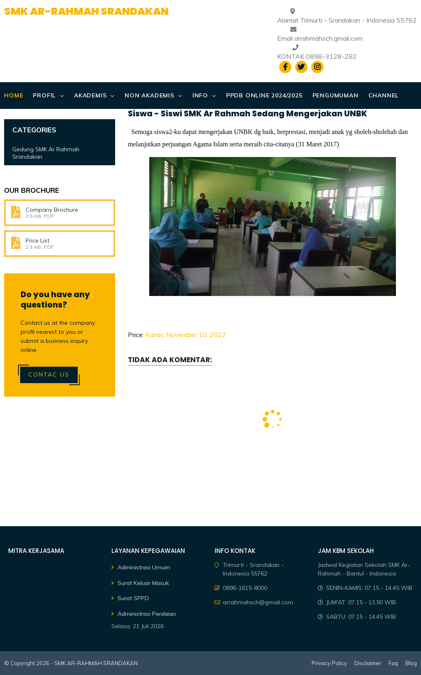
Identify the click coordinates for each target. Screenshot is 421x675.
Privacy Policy (329, 663)
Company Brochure (51, 209)
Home (13, 95)
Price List (37, 240)
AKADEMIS (90, 95)
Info (200, 95)
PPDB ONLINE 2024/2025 (264, 95)
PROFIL (44, 95)
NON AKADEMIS (149, 95)
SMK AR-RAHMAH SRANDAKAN (86, 11)
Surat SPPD (133, 598)
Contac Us (48, 374)
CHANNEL (383, 95)
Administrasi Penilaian (147, 613)
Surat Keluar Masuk (143, 583)
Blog (411, 663)
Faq (393, 663)
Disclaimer (367, 663)
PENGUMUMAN (335, 95)
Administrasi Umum (144, 567)
